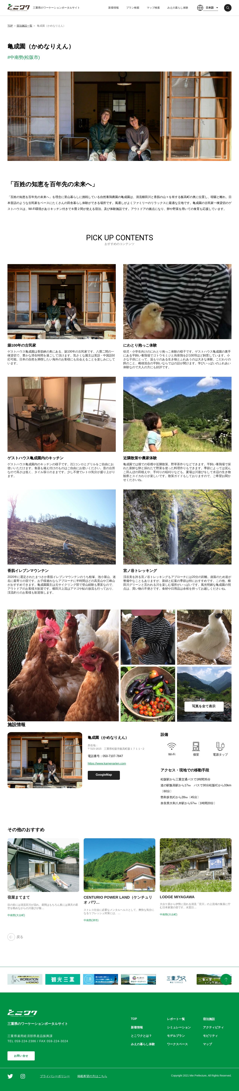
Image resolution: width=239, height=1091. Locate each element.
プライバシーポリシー (55, 1076)
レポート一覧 (176, 1019)
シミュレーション (179, 1027)
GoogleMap (104, 774)
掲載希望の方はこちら (92, 1076)
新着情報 (113, 7)
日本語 (210, 7)
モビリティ (210, 1035)
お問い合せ (21, 1055)
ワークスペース (177, 1044)
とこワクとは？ (141, 1035)
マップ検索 (153, 7)
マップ (207, 1044)
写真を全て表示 (203, 706)
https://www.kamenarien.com (107, 763)
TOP (10, 25)
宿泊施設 (209, 1019)
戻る (15, 937)
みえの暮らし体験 (177, 7)
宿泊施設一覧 (24, 25)
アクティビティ (213, 1027)
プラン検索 (132, 7)
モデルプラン (176, 1035)
